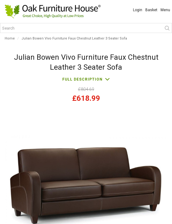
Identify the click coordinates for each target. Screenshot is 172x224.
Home (10, 38)
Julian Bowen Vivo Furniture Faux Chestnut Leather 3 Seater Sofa (74, 38)
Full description (82, 79)
